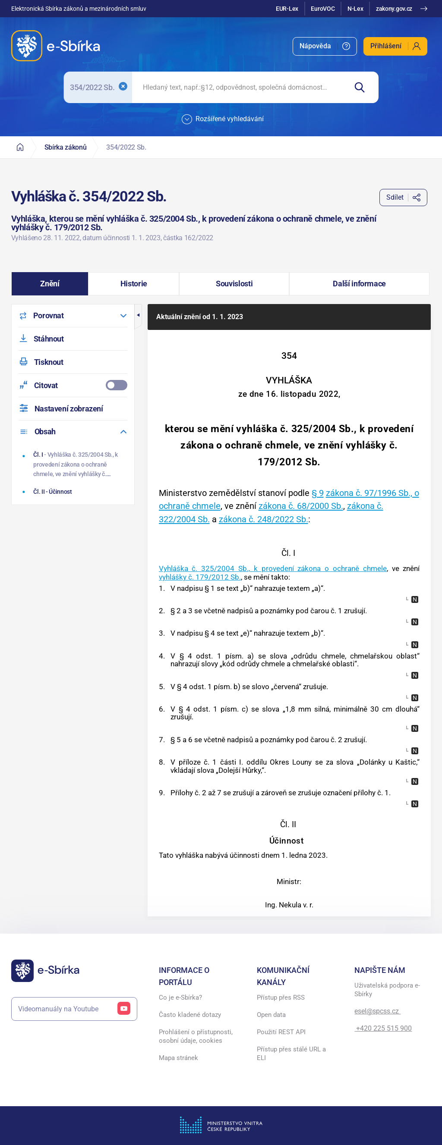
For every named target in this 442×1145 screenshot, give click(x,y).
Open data (271, 1015)
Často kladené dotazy (190, 1015)
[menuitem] (325, 46)
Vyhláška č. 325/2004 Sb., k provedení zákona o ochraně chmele (273, 568)
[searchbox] (239, 87)
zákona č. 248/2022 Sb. (263, 519)
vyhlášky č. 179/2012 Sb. (200, 577)
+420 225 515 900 (383, 1028)
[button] (50, 283)
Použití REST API (281, 1032)
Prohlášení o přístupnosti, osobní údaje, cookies (196, 1036)
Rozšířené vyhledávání (223, 119)
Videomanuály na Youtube (74, 1009)
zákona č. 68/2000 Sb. (301, 506)
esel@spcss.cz (377, 1011)
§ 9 (318, 493)
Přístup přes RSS (281, 997)
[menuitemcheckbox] (73, 385)
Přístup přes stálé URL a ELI (291, 1053)
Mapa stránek (178, 1058)
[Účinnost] (73, 491)
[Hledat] (363, 87)
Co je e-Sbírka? (180, 997)
